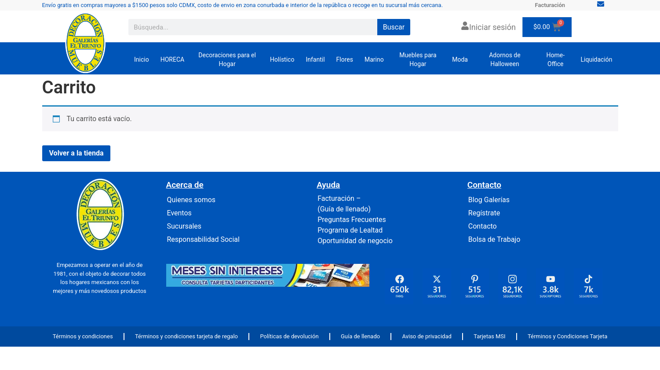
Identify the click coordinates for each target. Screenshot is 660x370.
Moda (460, 59)
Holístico (282, 59)
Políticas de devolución (289, 336)
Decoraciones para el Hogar (226, 59)
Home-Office (555, 59)
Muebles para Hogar (417, 59)
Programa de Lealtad (350, 230)
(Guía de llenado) (344, 209)
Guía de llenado (360, 336)
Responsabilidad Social (203, 239)
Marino (374, 59)
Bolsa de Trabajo (494, 239)
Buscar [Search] (394, 27)
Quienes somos (191, 200)
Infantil (315, 59)
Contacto (482, 226)
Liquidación (597, 59)
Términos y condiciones (83, 336)
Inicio (141, 59)
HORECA (172, 59)
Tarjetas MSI (489, 336)
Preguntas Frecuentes (351, 219)
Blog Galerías (489, 200)
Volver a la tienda (76, 153)
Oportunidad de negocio (355, 241)
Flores (344, 59)
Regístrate (484, 213)
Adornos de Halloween (505, 59)
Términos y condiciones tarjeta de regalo (186, 336)
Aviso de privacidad (427, 336)
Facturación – (339, 198)
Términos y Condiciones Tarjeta (567, 336)
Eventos (179, 213)
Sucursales (184, 226)
